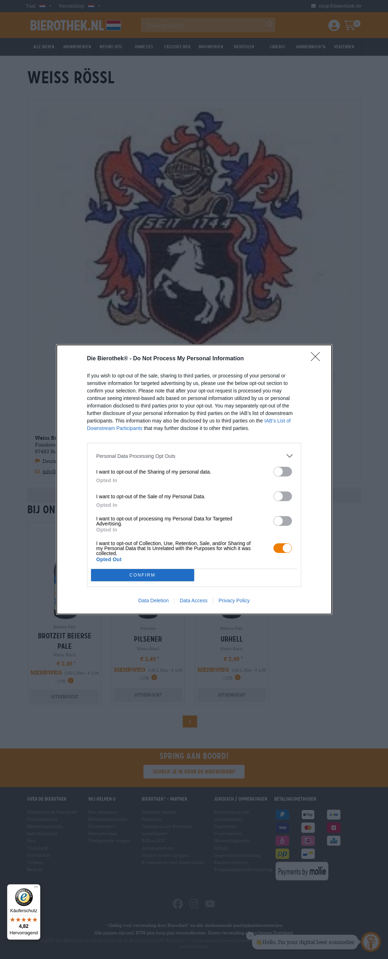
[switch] (282, 471)
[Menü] (36, 888)
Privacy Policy (234, 600)
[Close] (317, 359)
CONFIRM (142, 575)
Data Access (193, 600)
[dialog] (194, 479)
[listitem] (194, 456)
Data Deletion (153, 600)
